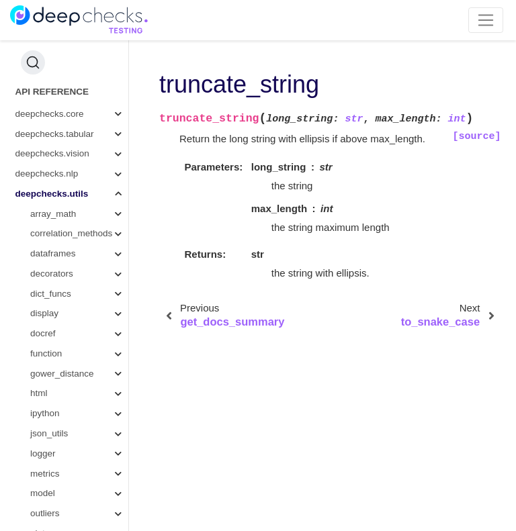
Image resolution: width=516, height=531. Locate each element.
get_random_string (84, 231)
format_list (66, 210)
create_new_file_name (87, 331)
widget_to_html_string (87, 390)
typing (42, 450)
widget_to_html (76, 350)
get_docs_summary (85, 270)
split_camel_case (81, 90)
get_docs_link (73, 430)
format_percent (76, 171)
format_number (77, 190)
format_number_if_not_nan (87, 410)
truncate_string (79, 290)
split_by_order (74, 131)
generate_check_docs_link (87, 370)
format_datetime (79, 251)
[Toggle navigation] (486, 20)
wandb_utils (54, 490)
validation (49, 470)
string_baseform (78, 51)
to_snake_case (76, 310)
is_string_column (80, 151)
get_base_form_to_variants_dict (87, 71)
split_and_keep (76, 110)
